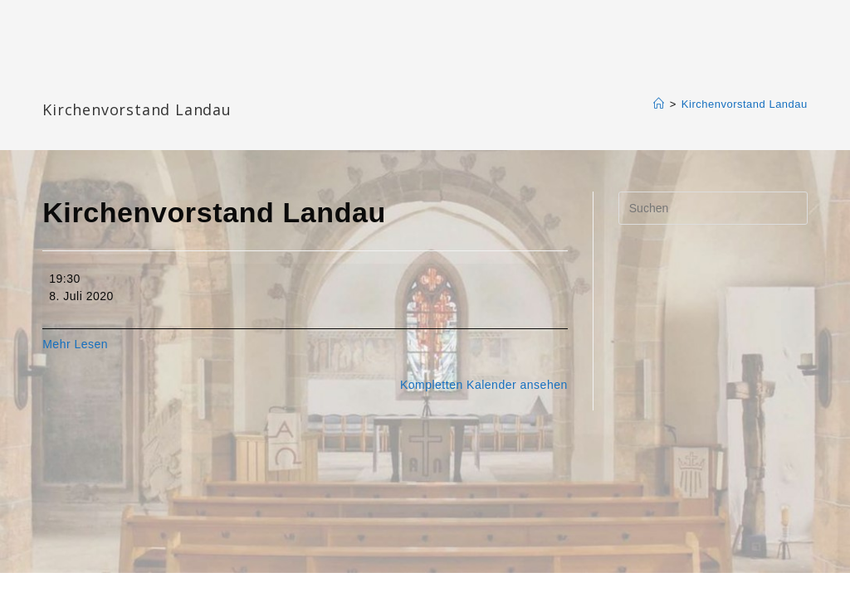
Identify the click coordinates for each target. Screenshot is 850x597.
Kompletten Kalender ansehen (484, 384)
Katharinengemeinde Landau (184, 82)
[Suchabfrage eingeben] (713, 208)
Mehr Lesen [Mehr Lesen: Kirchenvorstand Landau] (75, 344)
